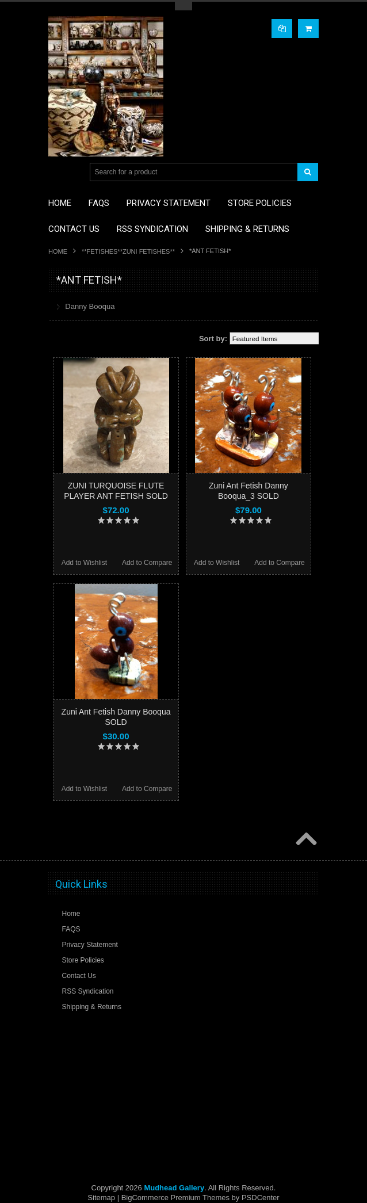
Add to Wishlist (84, 563)
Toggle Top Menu (183, 6)
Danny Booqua (89, 306)
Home (57, 251)
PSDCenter (261, 1197)
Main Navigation (58, 172)
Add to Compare (147, 563)
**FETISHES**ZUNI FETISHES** (128, 251)
